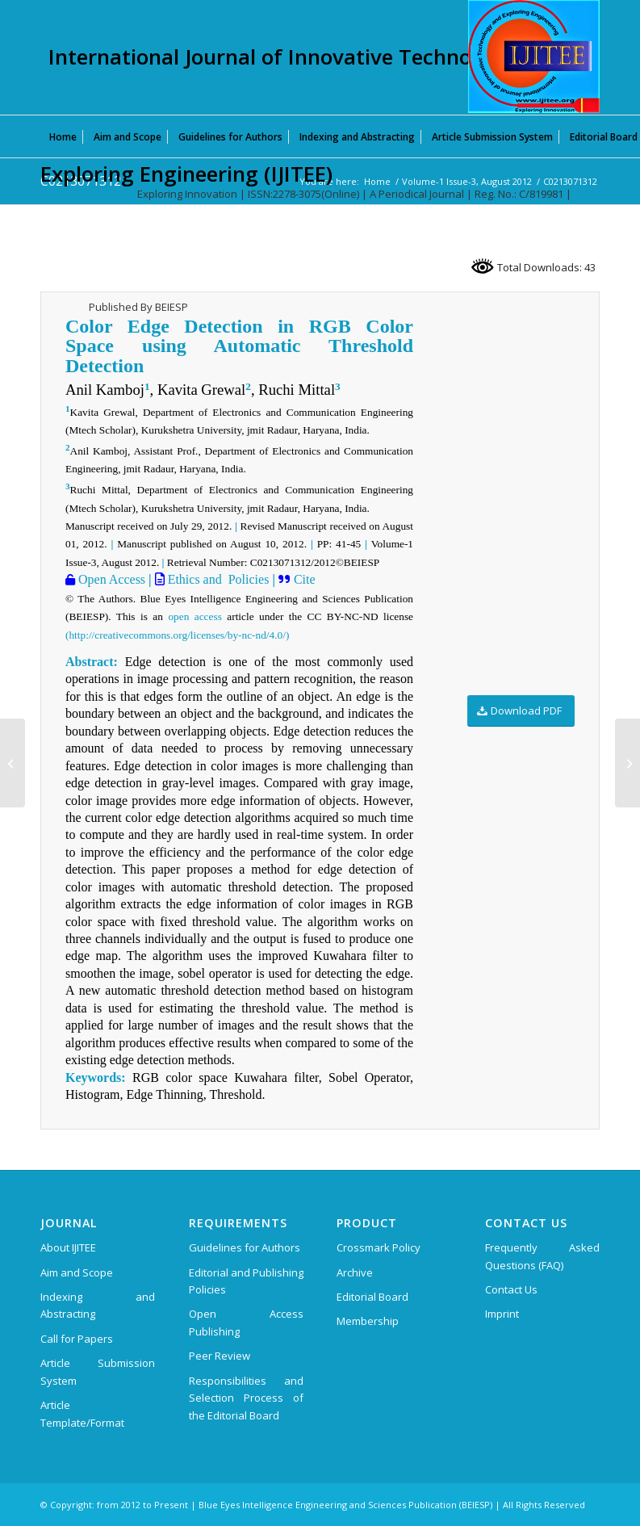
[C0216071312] (627, 763)
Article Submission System (97, 1371)
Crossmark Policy (378, 1247)
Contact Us (511, 1289)
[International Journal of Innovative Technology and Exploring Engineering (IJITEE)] (534, 56)
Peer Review (219, 1355)
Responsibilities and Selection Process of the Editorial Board (246, 1398)
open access (194, 616)
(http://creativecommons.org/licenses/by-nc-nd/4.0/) (177, 635)
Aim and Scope (76, 1272)
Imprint (502, 1313)
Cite (305, 579)
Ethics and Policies (217, 579)
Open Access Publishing (246, 1322)
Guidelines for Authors (244, 1247)
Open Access (110, 579)
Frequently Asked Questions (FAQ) (542, 1256)
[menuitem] (63, 136)
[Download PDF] (521, 711)
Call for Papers (76, 1338)
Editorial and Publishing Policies (246, 1281)
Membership (368, 1321)
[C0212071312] (12, 763)
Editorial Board (372, 1296)
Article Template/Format (82, 1413)
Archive (355, 1272)
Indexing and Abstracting (97, 1305)
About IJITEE (68, 1247)
